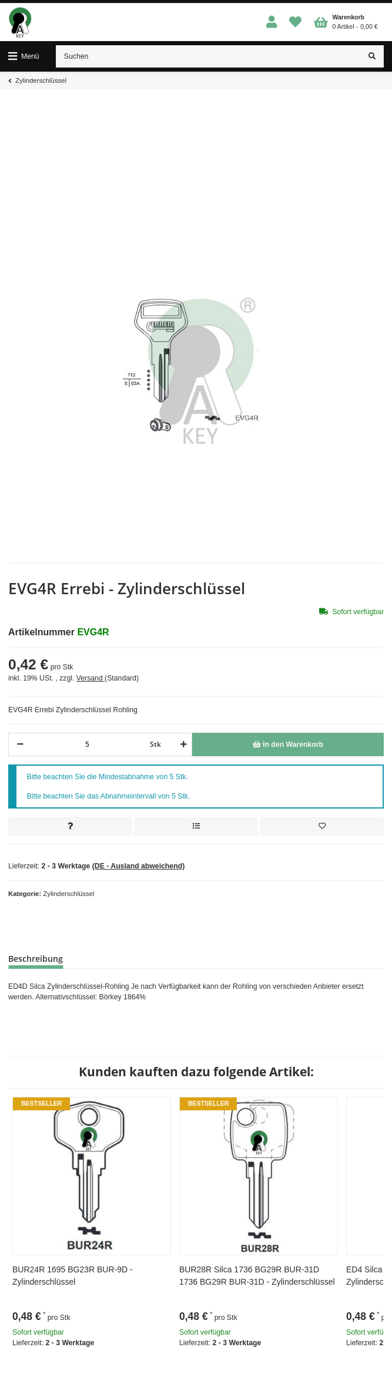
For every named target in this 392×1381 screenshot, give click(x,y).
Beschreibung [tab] (35, 958)
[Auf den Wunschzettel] (322, 826)
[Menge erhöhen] (182, 744)
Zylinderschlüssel (68, 893)
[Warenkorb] (346, 22)
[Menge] (87, 744)
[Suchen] (208, 56)
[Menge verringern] (20, 744)
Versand (90, 678)
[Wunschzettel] (295, 22)
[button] (271, 22)
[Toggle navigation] (24, 56)
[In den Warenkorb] (288, 744)
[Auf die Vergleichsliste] (196, 826)
